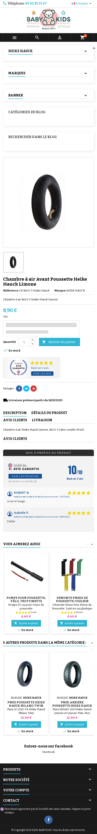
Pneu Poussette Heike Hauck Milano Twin (26, 704)
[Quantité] (24, 342)
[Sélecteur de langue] (82, 3)
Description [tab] (15, 413)
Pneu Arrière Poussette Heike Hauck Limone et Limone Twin (72, 706)
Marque (59, 290)
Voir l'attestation (25, 476)
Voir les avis (42, 373)
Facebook (48, 751)
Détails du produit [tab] (49, 413)
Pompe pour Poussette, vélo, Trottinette (26, 599)
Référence (10, 290)
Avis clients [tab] (15, 420)
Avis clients (15, 439)
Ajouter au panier (59, 342)
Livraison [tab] (42, 420)
